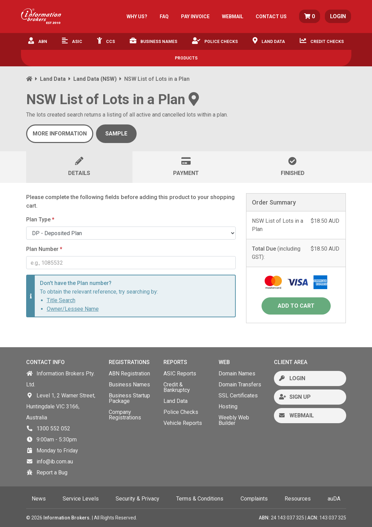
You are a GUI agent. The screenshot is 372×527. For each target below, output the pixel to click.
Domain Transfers (240, 384)
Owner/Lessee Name (73, 309)
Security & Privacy (137, 498)
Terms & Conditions (199, 498)
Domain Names (237, 373)
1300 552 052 (53, 428)
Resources (298, 498)
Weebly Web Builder (234, 420)
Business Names (153, 40)
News (39, 498)
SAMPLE (116, 133)
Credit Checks (322, 40)
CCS (106, 40)
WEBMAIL (232, 16)
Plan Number (44, 249)
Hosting (228, 406)
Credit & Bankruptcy (176, 387)
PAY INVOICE (195, 16)
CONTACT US (271, 16)
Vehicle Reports (182, 423)
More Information (60, 133)
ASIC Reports (179, 373)
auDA (334, 498)
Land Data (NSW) (95, 79)
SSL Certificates (238, 395)
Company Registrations (125, 415)
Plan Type (40, 219)
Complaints (254, 498)
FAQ (164, 16)
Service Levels (81, 498)
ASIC (72, 40)
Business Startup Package (129, 398)
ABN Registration (129, 373)
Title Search (61, 300)
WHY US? (137, 16)
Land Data (269, 40)
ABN (37, 40)
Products (186, 58)
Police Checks (215, 40)
